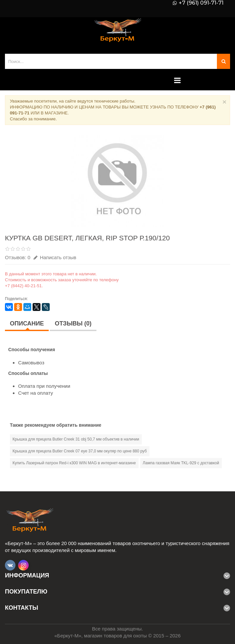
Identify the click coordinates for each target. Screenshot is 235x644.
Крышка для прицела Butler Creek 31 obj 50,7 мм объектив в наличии (76, 439)
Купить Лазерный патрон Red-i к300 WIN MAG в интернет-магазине (74, 463)
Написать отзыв (55, 257)
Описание (27, 323)
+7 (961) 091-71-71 (201, 3)
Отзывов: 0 (17, 257)
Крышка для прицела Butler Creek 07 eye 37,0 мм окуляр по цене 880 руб (80, 451)
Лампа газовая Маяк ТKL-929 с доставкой (181, 463)
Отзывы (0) (73, 323)
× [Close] (224, 101)
